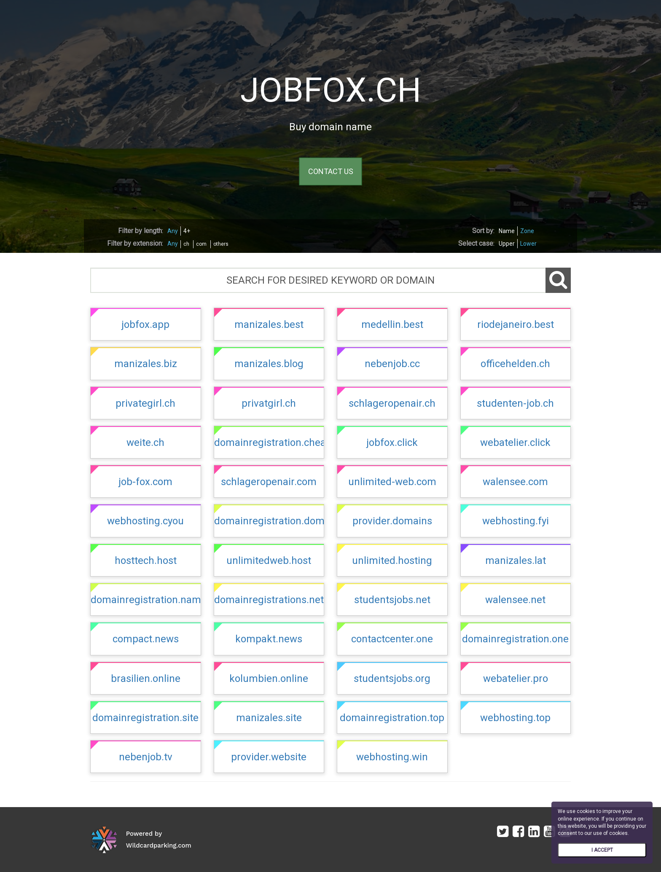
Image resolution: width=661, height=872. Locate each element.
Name (507, 231)
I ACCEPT (602, 850)
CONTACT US (330, 171)
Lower (528, 243)
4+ (186, 231)
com (201, 244)
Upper (507, 243)
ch (186, 244)
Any (172, 231)
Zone (527, 231)
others (220, 244)
